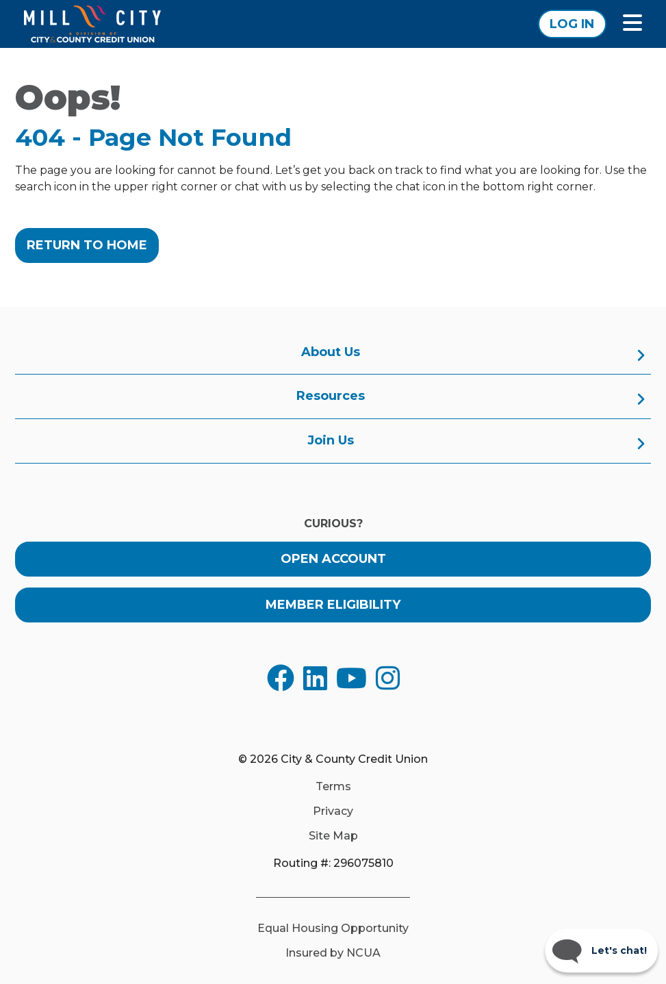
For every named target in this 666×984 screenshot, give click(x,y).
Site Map (333, 836)
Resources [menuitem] (330, 395)
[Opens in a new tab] (280, 678)
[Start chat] (601, 950)
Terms (333, 786)
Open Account (333, 558)
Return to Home (87, 245)
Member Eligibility (333, 604)
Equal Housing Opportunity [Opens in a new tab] (333, 928)
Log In (572, 23)
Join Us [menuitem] (330, 440)
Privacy (333, 811)
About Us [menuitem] (330, 351)
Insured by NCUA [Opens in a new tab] (333, 953)
